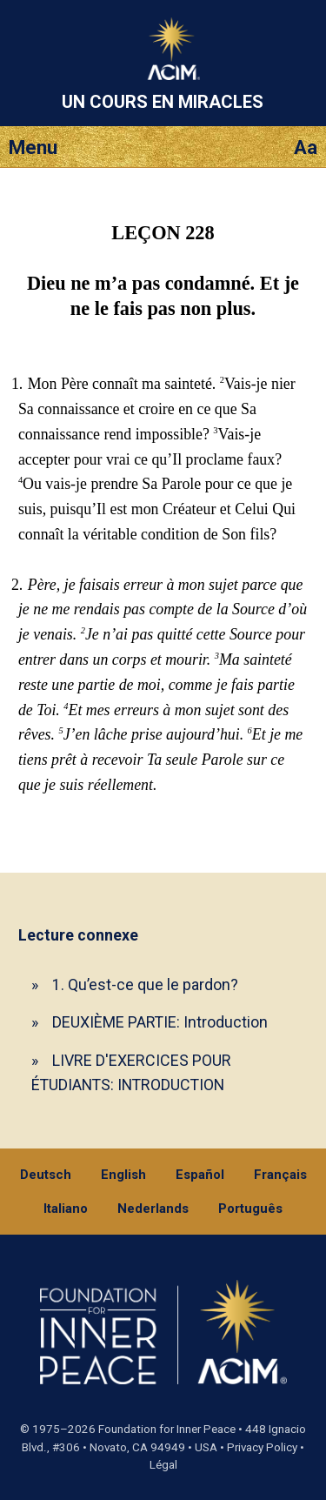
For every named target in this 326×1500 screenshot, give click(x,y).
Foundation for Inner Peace (167, 1429)
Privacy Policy (262, 1447)
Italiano (65, 1208)
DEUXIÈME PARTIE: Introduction (160, 1022)
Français (280, 1174)
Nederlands (153, 1208)
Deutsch (45, 1174)
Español (200, 1174)
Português (250, 1208)
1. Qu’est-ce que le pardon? (145, 984)
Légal (163, 1464)
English (123, 1174)
